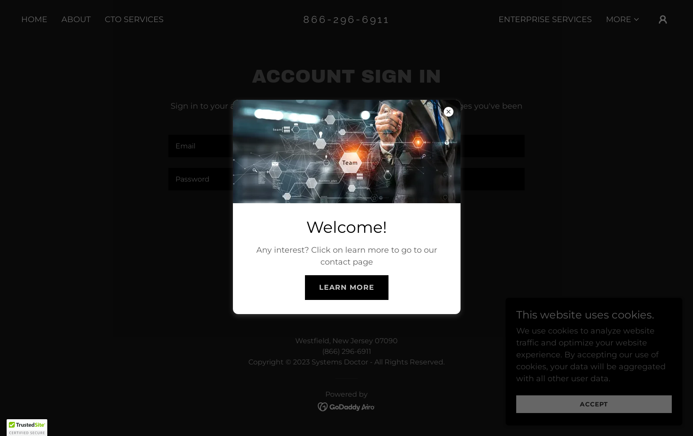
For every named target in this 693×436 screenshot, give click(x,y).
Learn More (346, 287)
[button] (27, 427)
